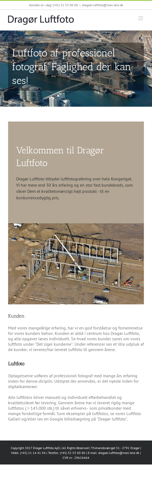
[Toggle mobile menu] (141, 18)
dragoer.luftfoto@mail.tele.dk (102, 5)
